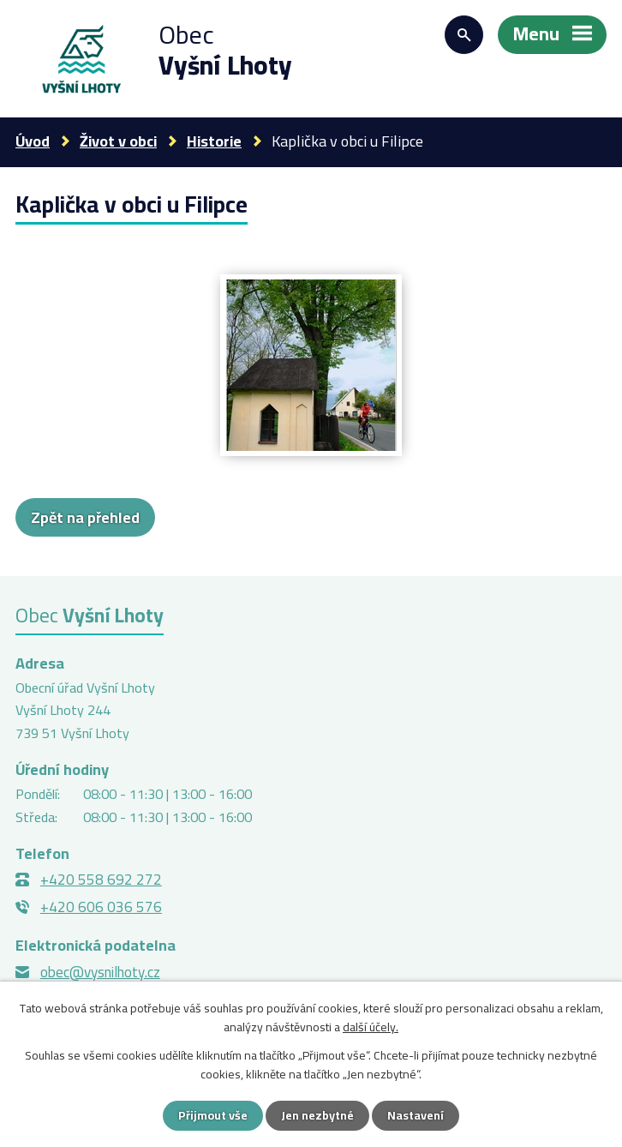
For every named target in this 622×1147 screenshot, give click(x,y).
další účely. (370, 1027)
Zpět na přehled (85, 517)
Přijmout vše (213, 1115)
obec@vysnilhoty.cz (100, 972)
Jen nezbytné (317, 1115)
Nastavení (415, 1115)
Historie (214, 141)
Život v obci (118, 141)
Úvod (32, 141)
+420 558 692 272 (101, 880)
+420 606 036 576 (101, 907)
